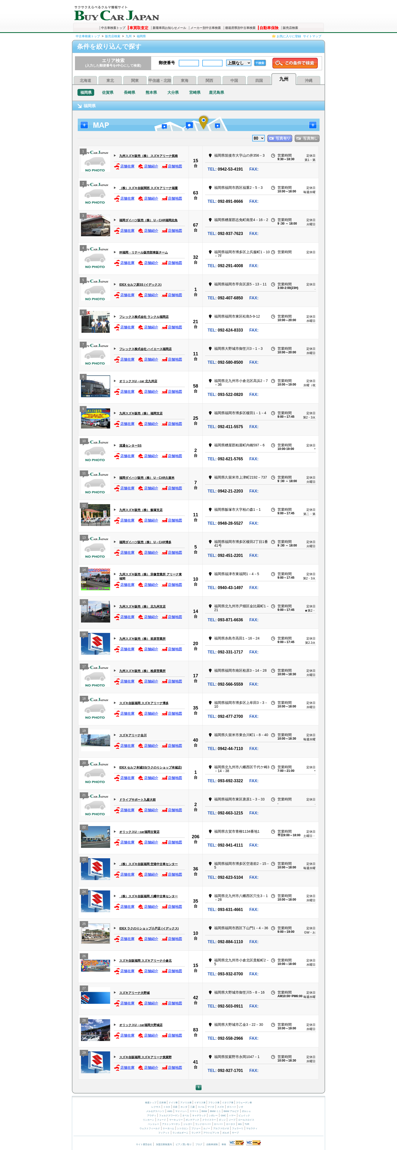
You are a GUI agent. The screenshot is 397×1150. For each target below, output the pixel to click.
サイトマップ (312, 36)
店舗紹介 (148, 166)
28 (84, 1021)
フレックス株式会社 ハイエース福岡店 (145, 349)
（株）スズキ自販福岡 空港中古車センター (148, 864)
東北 (110, 80)
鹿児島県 (216, 92)
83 (195, 1029)
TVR (247, 1124)
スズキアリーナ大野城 (134, 993)
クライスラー (209, 1120)
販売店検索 (290, 28)
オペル (185, 1115)
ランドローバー (203, 1124)
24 (84, 892)
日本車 (163, 1102)
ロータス (230, 1124)
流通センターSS (130, 445)
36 (195, 868)
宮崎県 (195, 92)
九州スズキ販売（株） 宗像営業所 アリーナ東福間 (150, 576)
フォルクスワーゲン (169, 1115)
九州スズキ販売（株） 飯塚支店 (141, 510)
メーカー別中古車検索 (205, 28)
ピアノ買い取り (184, 1144)
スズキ (220, 1107)
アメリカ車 (186, 1102)
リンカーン (148, 1120)
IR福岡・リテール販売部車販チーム (143, 252)
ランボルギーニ (180, 1132)
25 (195, 418)
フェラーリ (237, 1128)
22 (84, 828)
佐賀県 (107, 92)
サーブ (235, 1132)
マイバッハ (181, 1111)
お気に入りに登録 (289, 36)
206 (195, 836)
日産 (175, 1107)
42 (195, 997)
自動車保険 (269, 28)
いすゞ (242, 1107)
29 (84, 1053)
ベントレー (153, 1124)
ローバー (218, 1124)
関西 (209, 80)
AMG (169, 1111)
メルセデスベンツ (155, 1111)
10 (84, 441)
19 (84, 731)
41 (195, 1062)
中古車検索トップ (113, 28)
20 (195, 643)
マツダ (210, 1107)
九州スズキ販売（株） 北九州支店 (142, 606)
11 (195, 353)
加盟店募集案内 (164, 1144)
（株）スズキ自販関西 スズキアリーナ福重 (148, 188)
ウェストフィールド (150, 1128)
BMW (204, 1111)
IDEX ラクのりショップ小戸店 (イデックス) (149, 928)
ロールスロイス (246, 1120)
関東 (135, 80)
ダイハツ (231, 1107)
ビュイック (244, 1115)
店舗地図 (172, 166)
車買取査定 (138, 28)
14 (84, 570)
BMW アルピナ (231, 1111)
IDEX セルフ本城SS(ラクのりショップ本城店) (150, 767)
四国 (259, 80)
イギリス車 (200, 1102)
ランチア (196, 1132)
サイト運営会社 (144, 1144)
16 (84, 634)
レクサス (156, 1107)
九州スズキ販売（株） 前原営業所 (142, 639)
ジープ (232, 1120)
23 (84, 860)
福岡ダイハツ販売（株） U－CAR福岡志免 (148, 220)
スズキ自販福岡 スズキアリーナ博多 (144, 703)
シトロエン (182, 1128)
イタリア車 (228, 1102)
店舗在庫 (124, 166)
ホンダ (184, 1107)
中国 (234, 80)
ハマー (232, 1115)
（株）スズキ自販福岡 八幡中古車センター (148, 896)
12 (84, 506)
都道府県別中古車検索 (240, 28)
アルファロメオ (221, 1128)
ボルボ (225, 1132)
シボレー (213, 1115)
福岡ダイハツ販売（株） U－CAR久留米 (146, 478)
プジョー (196, 1128)
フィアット (164, 1132)
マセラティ (251, 1128)
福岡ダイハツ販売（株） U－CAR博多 (145, 542)
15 (195, 160)
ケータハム (168, 1128)
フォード (161, 1120)
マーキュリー (176, 1120)
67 (195, 225)
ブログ (198, 1144)
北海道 (85, 80)
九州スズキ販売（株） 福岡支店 (141, 413)
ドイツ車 (173, 1102)
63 (195, 192)
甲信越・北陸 (159, 80)
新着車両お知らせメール (169, 28)
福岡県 (141, 36)
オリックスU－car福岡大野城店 (141, 1025)
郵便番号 (167, 63)
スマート (194, 1111)
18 (84, 699)
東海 (184, 80)
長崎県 (129, 92)
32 (195, 257)
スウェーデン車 (244, 1102)
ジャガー (187, 1124)
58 (195, 386)
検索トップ (150, 1102)
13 (84, 538)
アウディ (151, 1115)
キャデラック (199, 1115)
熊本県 (151, 92)
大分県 (173, 92)
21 (195, 321)
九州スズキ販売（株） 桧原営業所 (142, 671)
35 (195, 707)
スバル (201, 1107)
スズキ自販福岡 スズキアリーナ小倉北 (145, 960)
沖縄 (308, 80)
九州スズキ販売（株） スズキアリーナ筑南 (148, 156)
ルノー (206, 1128)
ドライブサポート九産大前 (137, 799)
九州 (129, 36)
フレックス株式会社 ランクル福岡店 (144, 317)
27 (84, 989)
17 (84, 667)
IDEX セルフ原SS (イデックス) (140, 284)
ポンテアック (192, 1120)
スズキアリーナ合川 (133, 735)
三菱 (192, 1107)
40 (195, 740)
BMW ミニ (215, 1111)
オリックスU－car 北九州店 (138, 381)
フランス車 (214, 1102)
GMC (223, 1115)
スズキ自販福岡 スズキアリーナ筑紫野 (145, 1057)
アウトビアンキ (211, 1132)
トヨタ (166, 1107)
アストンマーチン (171, 1124)
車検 (224, 1144)
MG (240, 1124)
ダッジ (222, 1120)
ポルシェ (246, 1111)
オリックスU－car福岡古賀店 (139, 832)
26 (84, 956)
